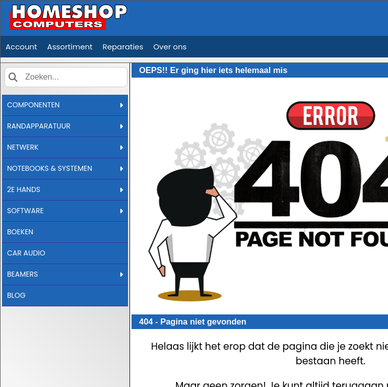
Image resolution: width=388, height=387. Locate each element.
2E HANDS (65, 189)
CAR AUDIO (26, 253)
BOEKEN (20, 232)
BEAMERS (65, 274)
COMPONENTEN (65, 105)
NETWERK (65, 147)
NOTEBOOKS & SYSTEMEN (65, 168)
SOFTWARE (65, 211)
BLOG (16, 295)
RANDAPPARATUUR (65, 126)
